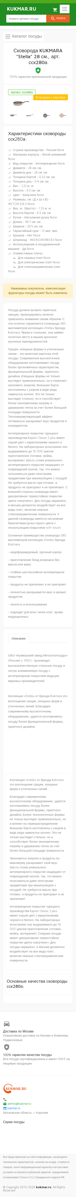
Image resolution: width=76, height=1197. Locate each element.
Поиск (57, 18)
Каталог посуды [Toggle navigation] (23, 36)
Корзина (55, 10)
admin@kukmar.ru (17, 1103)
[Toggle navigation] (65, 9)
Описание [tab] (19, 638)
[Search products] (26, 18)
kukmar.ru (11, 1108)
